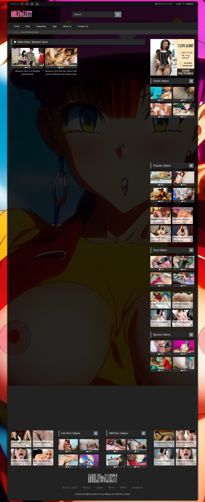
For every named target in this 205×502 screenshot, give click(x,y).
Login (178, 4)
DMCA (123, 487)
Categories (41, 26)
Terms (111, 487)
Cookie (99, 487)
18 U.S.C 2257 (69, 487)
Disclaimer (137, 487)
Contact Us (83, 26)
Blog (28, 26)
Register (189, 4)
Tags (54, 26)
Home (16, 26)
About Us (67, 26)
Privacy (86, 487)
